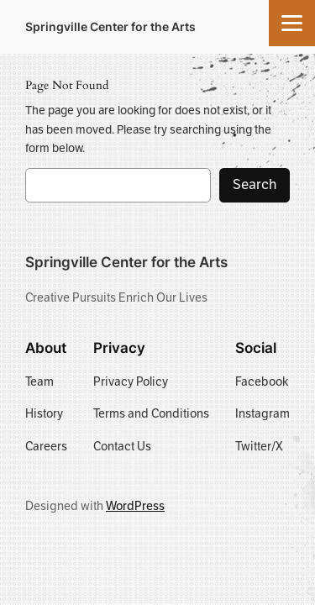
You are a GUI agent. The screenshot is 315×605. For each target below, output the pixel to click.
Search (254, 184)
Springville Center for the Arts (110, 26)
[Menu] (292, 23)
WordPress (135, 505)
